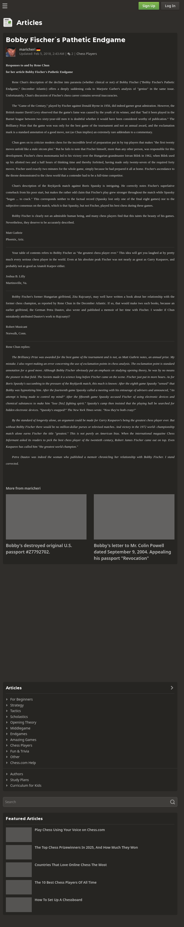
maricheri (27, 49)
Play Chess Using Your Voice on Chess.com (70, 829)
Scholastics (19, 716)
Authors (16, 774)
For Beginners (21, 699)
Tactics (15, 710)
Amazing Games (23, 739)
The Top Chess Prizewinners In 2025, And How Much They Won (86, 847)
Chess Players (86, 53)
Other (15, 756)
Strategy (17, 705)
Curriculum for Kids (25, 785)
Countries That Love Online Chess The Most (71, 864)
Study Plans (19, 779)
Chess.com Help (23, 762)
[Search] (90, 802)
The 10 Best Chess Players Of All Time (66, 882)
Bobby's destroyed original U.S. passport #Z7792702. (39, 548)
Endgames (18, 733)
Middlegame (20, 728)
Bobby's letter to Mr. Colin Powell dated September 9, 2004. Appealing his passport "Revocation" (132, 551)
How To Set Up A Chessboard (58, 899)
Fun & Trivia (19, 751)
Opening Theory (23, 722)
